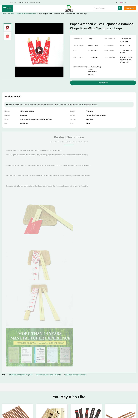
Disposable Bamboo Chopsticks (26, 13)
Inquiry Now (130, 8)
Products (11, 13)
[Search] (120, 8)
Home (4, 13)
